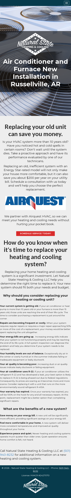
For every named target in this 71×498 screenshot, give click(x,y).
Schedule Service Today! (35, 233)
